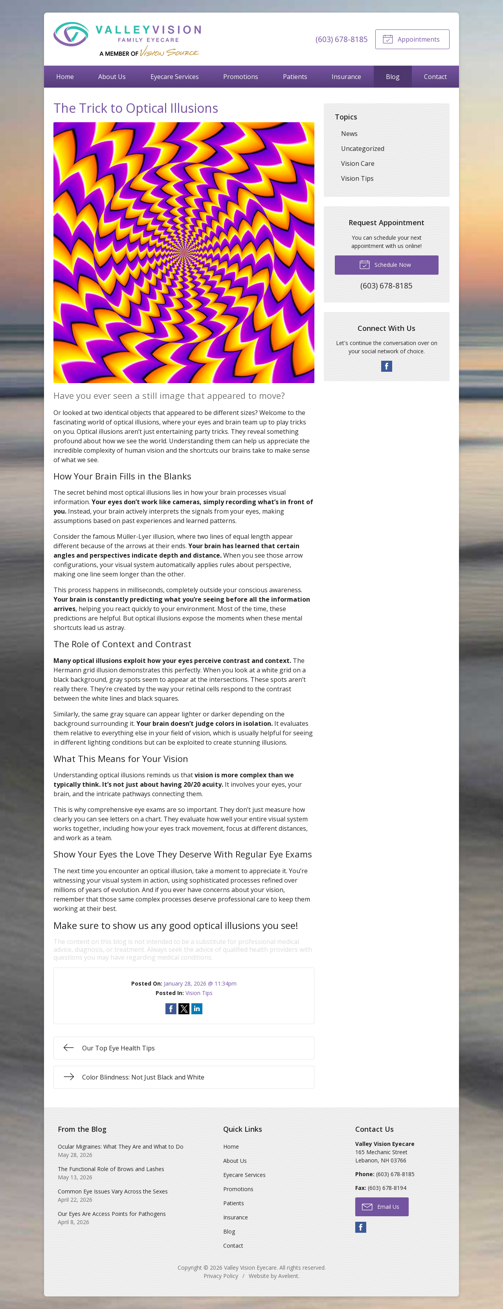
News (349, 133)
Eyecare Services (175, 76)
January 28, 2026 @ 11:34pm (200, 983)
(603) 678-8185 (342, 39)
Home (65, 76)
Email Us (380, 1206)
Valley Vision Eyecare (250, 1267)
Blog (393, 76)
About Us (112, 76)
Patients (295, 76)
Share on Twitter (183, 1008)
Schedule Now (385, 264)
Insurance (346, 76)
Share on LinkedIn (196, 1008)
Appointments (411, 38)
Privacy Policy (221, 1276)
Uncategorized (362, 148)
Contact (435, 76)
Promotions (240, 76)
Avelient (288, 1276)
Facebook (386, 366)
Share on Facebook (170, 1008)
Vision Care (357, 163)
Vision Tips (199, 993)
